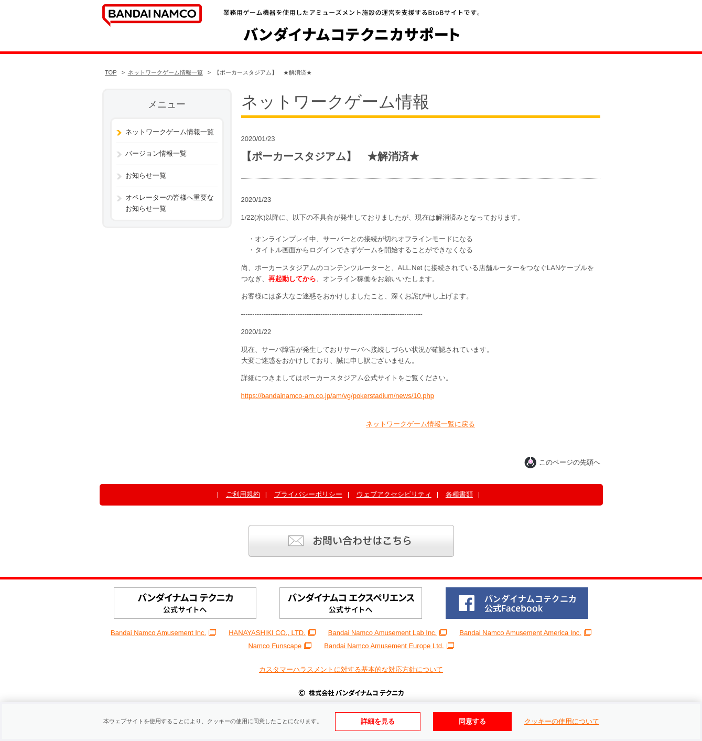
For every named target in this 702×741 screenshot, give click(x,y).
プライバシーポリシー (308, 494)
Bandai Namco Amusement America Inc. (525, 633)
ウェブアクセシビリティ (394, 494)
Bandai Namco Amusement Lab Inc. (387, 633)
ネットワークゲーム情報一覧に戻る (420, 424)
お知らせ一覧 (145, 175)
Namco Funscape (279, 646)
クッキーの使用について (561, 721)
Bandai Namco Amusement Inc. (163, 633)
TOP (111, 72)
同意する (472, 721)
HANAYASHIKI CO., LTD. (272, 633)
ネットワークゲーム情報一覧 (165, 72)
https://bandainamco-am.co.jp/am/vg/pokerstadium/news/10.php (338, 396)
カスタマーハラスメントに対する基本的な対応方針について (351, 669)
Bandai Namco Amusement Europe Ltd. (388, 646)
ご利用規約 (243, 494)
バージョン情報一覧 (156, 153)
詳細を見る (378, 721)
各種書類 (459, 494)
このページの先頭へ (562, 462)
